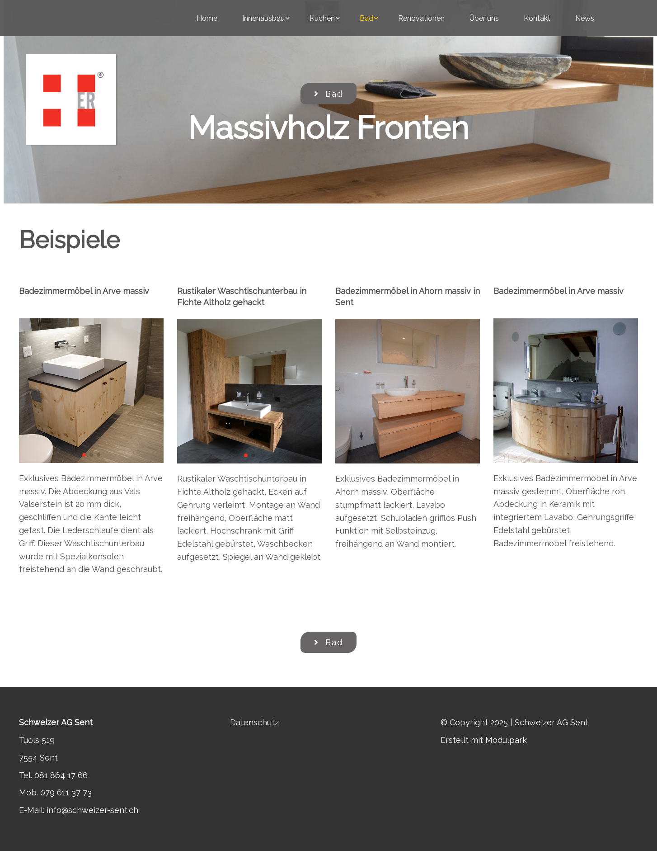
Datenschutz (254, 722)
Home (207, 18)
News (584, 18)
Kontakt (537, 18)
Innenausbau (263, 18)
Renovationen (421, 18)
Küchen (322, 18)
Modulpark (506, 740)
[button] (84, 455)
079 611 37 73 (66, 792)
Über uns (484, 18)
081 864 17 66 (61, 775)
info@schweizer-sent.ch (92, 810)
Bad (366, 18)
